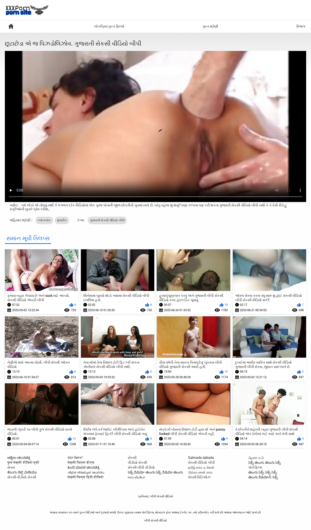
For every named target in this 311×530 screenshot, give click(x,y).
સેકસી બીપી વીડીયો (141, 467)
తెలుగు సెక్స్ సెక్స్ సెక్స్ (262, 472)
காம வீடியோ (136, 477)
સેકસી (132, 458)
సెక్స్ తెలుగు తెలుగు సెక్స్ (264, 462)
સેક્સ (11, 467)
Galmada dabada (201, 458)
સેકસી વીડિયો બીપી (201, 462)
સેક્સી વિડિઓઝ (199, 477)
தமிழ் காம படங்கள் (201, 467)
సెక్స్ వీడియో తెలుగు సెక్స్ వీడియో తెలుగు (155, 472)
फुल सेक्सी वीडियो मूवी (23, 462)
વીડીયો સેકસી (137, 462)
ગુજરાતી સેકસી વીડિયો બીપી (107, 220)
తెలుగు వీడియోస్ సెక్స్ (263, 477)
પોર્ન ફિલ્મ (11, 26)
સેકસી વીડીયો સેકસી (21, 477)
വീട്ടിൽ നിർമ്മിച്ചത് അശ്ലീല (86, 472)
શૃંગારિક (62, 220)
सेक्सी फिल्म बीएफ (81, 462)
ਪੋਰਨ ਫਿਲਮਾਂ (75, 458)
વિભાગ (300, 26)
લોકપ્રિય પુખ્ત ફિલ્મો (109, 26)
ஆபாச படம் (256, 458)
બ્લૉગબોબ (44, 220)
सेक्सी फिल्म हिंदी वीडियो (86, 477)
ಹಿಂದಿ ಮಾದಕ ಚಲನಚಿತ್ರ (84, 467)
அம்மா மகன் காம (200, 472)
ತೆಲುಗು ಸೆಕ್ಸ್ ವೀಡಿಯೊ (22, 472)
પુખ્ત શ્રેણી (210, 26)
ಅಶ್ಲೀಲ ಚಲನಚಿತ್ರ (18, 458)
